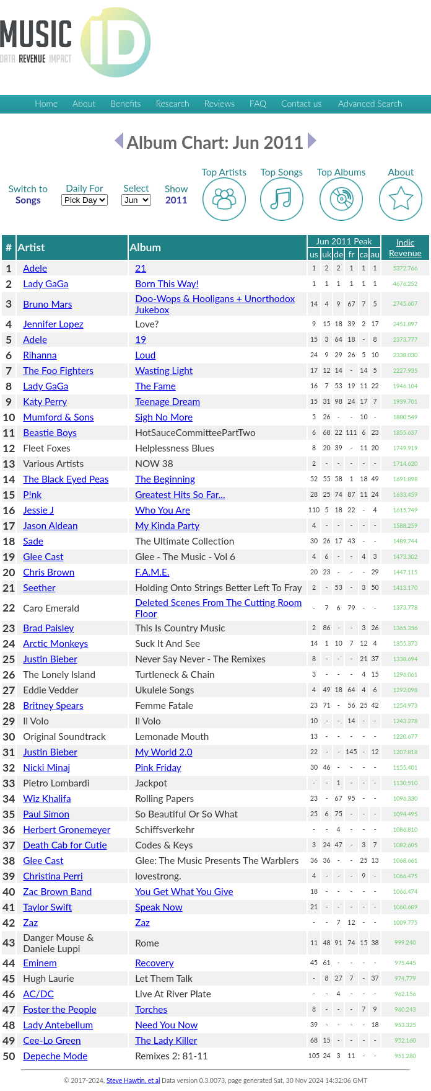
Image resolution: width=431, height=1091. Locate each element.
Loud (145, 354)
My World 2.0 (163, 751)
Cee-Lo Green (52, 1040)
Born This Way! (166, 283)
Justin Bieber (50, 658)
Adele (35, 268)
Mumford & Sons (58, 416)
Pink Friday (158, 767)
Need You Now (166, 1024)
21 (140, 268)
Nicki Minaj (46, 767)
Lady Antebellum (58, 1024)
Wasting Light (164, 370)
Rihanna (39, 354)
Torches (151, 1009)
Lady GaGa (45, 283)
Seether (39, 587)
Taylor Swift (47, 906)
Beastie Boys (50, 432)
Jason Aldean (50, 525)
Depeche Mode (55, 1055)
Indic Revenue (405, 247)
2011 (176, 194)
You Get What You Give (184, 891)
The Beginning (165, 478)
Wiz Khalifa (47, 798)
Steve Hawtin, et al (133, 1080)
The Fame (155, 385)
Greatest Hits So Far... (180, 494)
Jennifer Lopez (53, 323)
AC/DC (38, 993)
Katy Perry (45, 401)
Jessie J (38, 509)
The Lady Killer (166, 1040)
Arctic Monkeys (55, 643)
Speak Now (159, 906)
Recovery (154, 962)
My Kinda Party (167, 525)
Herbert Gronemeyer (66, 829)
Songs (28, 194)
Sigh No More (164, 416)
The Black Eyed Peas (65, 478)
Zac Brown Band (57, 891)
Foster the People (60, 1009)
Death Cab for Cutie (65, 844)
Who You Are (162, 509)
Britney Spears (53, 705)
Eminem (39, 962)
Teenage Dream (167, 401)
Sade (33, 540)
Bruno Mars (47, 303)
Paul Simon (46, 813)
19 (140, 339)
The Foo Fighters (58, 370)
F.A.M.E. (152, 571)
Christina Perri (52, 875)
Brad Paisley (48, 627)
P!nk (32, 494)
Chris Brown (48, 571)
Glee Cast (43, 556)
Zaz (30, 922)
